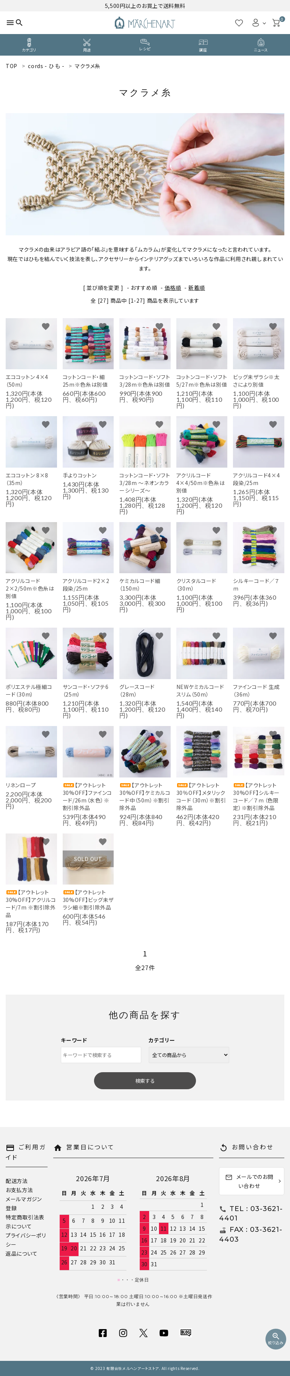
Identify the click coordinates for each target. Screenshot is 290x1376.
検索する (145, 1080)
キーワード (74, 1040)
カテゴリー (162, 1040)
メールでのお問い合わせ (249, 1181)
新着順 (196, 287)
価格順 (173, 287)
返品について (21, 1253)
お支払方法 (19, 1190)
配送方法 (17, 1181)
